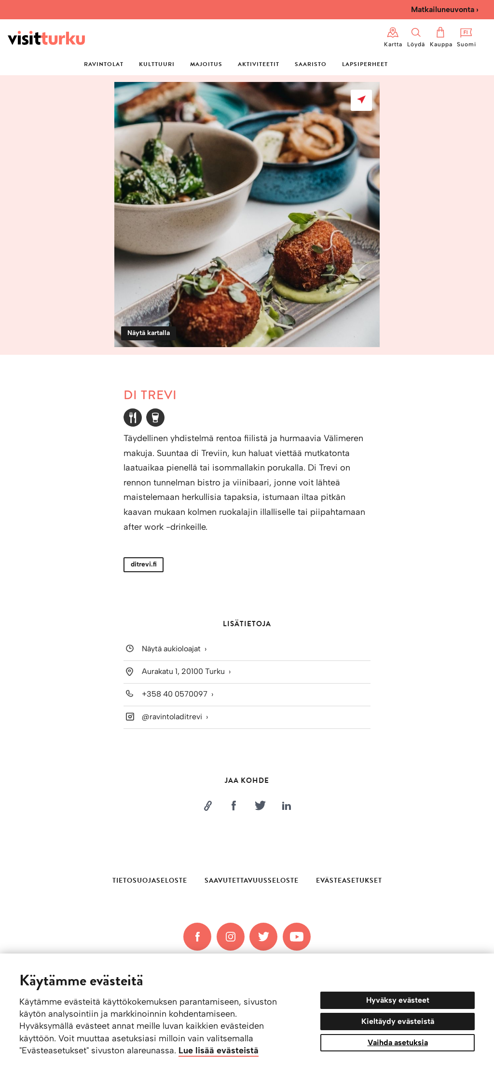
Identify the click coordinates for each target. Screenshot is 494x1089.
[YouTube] (297, 937)
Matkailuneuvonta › (445, 9)
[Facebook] (197, 937)
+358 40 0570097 (174, 694)
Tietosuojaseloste (149, 880)
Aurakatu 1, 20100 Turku (183, 671)
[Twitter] (263, 937)
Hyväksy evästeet (397, 1000)
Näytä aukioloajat (171, 649)
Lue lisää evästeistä (218, 1050)
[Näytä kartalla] (361, 100)
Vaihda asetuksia (398, 1042)
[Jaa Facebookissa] (234, 805)
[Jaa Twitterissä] (260, 805)
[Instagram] (231, 937)
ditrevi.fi (144, 564)
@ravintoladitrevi (172, 716)
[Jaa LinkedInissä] (286, 805)
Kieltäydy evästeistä (397, 1021)
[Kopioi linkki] (207, 805)
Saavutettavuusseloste (252, 880)
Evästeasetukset (349, 880)
